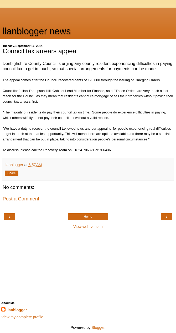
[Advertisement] (88, 14)
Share (11, 173)
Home (88, 217)
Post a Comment (21, 198)
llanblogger (17, 310)
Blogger (98, 327)
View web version (88, 227)
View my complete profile (22, 317)
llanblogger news (37, 31)
